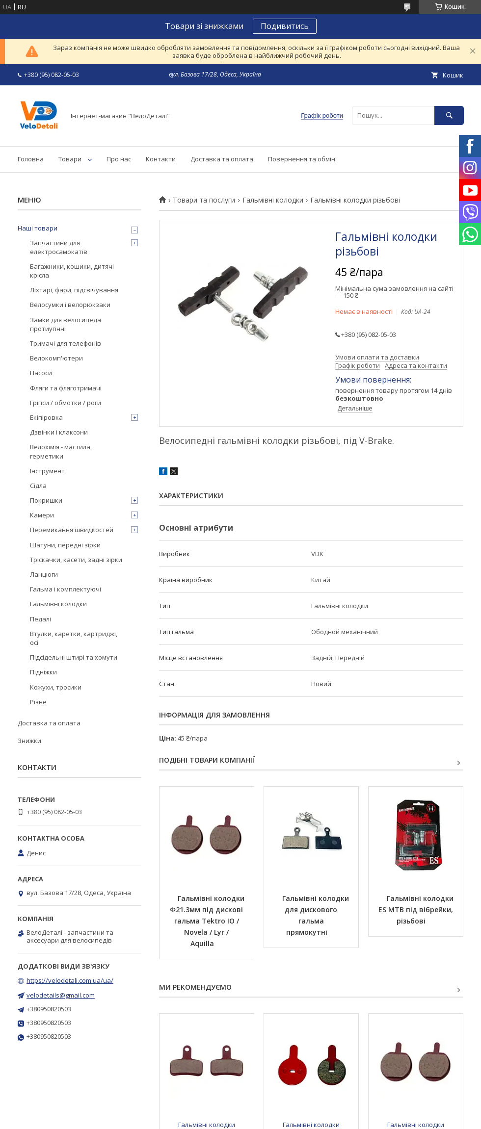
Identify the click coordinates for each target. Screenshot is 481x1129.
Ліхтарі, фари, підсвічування (74, 289)
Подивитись (285, 26)
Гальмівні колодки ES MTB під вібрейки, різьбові (416, 909)
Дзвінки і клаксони (59, 432)
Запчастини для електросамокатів (58, 247)
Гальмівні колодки (272, 200)
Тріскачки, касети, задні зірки (76, 559)
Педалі (40, 619)
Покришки (46, 500)
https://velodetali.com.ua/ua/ (70, 980)
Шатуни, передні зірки (65, 544)
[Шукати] (449, 115)
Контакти (161, 158)
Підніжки (43, 671)
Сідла (38, 485)
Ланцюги (44, 574)
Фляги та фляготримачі (66, 388)
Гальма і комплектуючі (65, 589)
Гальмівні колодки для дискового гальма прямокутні (316, 915)
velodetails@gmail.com (61, 995)
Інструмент (47, 470)
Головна (31, 158)
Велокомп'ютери (56, 358)
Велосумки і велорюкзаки (70, 304)
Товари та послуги (204, 200)
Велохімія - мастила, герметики (61, 451)
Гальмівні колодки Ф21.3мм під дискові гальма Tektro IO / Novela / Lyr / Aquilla (208, 921)
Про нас (119, 158)
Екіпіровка (46, 417)
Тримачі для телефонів (65, 343)
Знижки (29, 740)
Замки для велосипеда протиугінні (65, 324)
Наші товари (37, 228)
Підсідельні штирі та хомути (73, 657)
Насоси (41, 372)
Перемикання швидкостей (71, 529)
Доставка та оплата (221, 158)
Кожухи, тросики (55, 687)
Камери (42, 515)
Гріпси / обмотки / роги (65, 402)
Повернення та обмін (301, 158)
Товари (69, 158)
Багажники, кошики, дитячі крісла (72, 271)
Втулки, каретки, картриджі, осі (73, 638)
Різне (38, 701)
